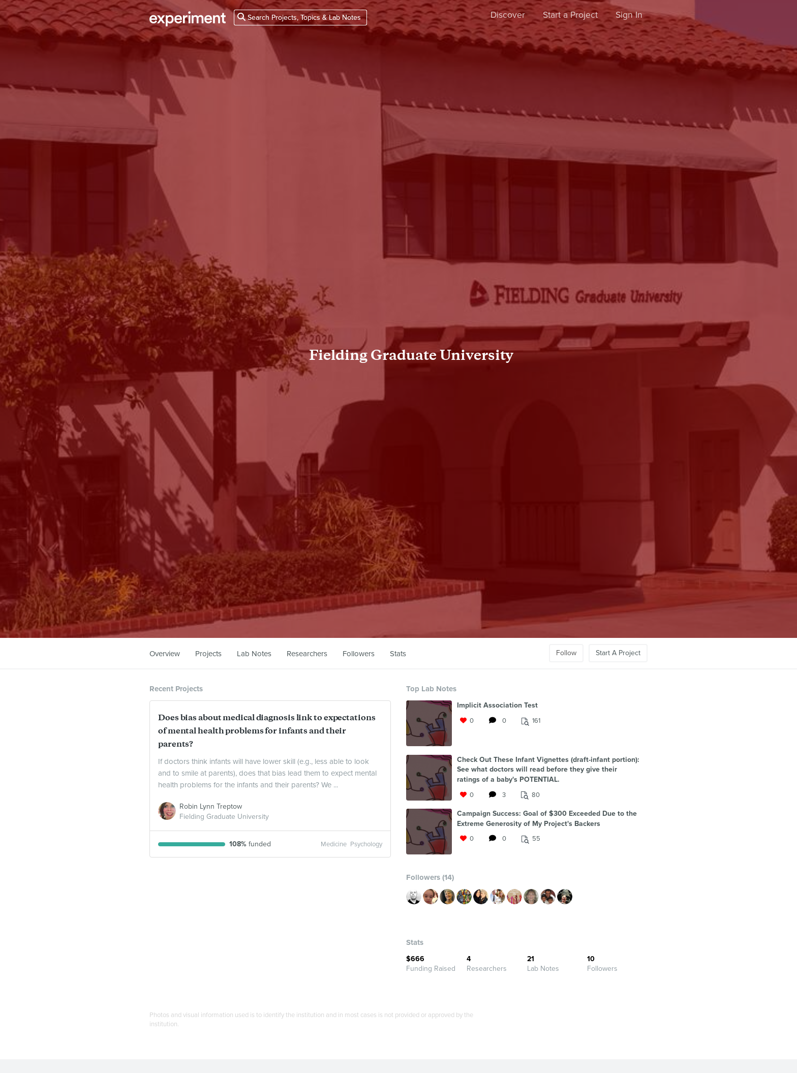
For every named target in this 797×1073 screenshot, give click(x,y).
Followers (359, 653)
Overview (164, 653)
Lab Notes (254, 653)
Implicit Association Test (497, 705)
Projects (208, 653)
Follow (566, 653)
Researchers (307, 653)
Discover (508, 15)
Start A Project (618, 653)
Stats (398, 653)
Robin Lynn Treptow (210, 806)
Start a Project (570, 15)
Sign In (629, 15)
